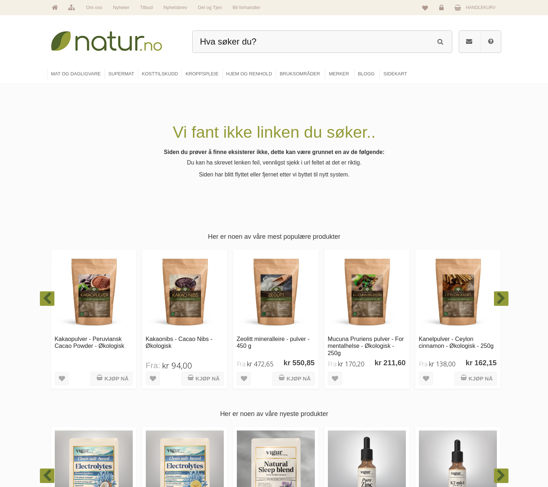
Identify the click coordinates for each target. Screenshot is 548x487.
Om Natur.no (219, 413)
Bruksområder (374, 413)
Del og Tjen (210, 7)
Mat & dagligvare (300, 397)
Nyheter (121, 7)
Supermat (293, 413)
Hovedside (217, 397)
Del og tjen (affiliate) (379, 444)
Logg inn (442, 9)
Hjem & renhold (299, 460)
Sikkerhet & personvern (456, 460)
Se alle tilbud (219, 460)
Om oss (94, 7)
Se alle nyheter (221, 444)
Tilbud (146, 7)
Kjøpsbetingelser (450, 444)
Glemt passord (448, 413)
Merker (213, 429)
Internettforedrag (376, 429)
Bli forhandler (246, 7)
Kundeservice (447, 429)
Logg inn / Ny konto (452, 397)
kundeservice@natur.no (119, 440)
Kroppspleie (295, 444)
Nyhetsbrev (175, 7)
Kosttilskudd (295, 429)
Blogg (366, 397)
